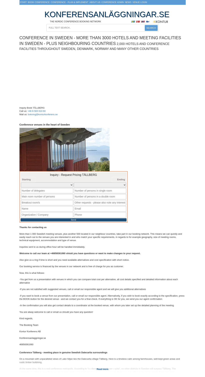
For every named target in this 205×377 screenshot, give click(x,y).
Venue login (139, 2)
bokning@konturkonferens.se (43, 114)
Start (23, 2)
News (128, 2)
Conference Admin (113, 2)
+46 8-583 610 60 (37, 111)
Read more (102, 367)
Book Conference (39, 2)
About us (94, 2)
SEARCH (151, 28)
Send (73, 218)
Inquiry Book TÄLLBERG (32, 107)
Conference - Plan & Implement (69, 2)
